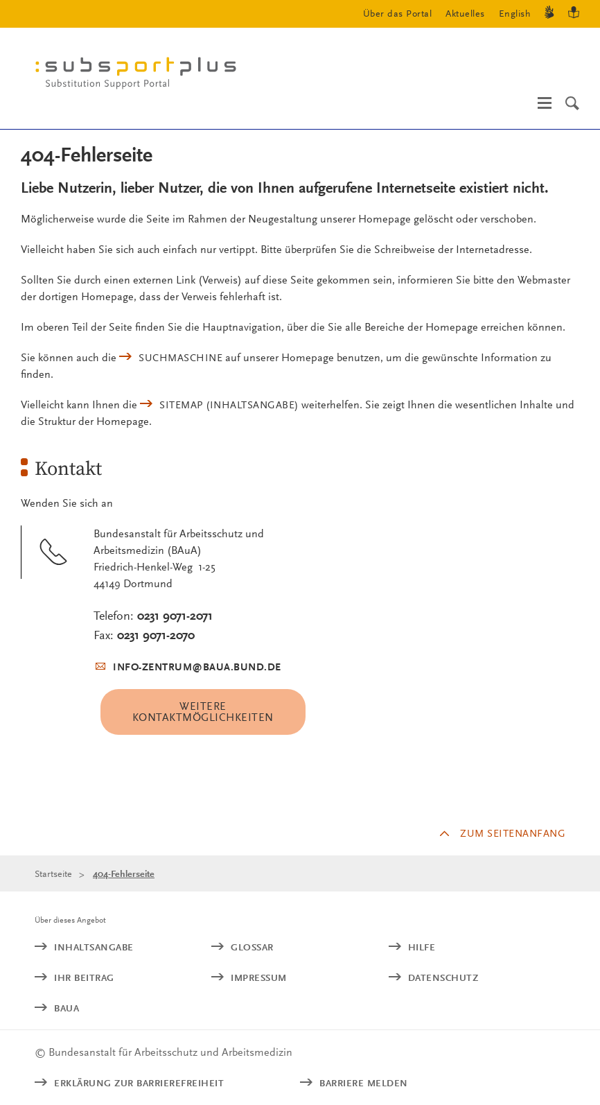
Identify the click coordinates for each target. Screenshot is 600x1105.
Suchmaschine (180, 357)
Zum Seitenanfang (512, 833)
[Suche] (572, 103)
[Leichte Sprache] (573, 14)
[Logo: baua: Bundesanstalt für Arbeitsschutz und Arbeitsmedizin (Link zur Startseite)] (142, 76)
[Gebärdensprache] (549, 14)
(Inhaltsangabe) (229, 405)
